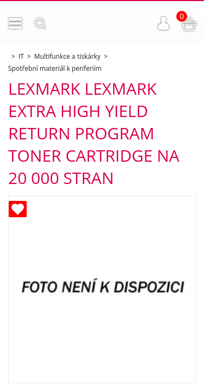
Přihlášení (164, 23)
